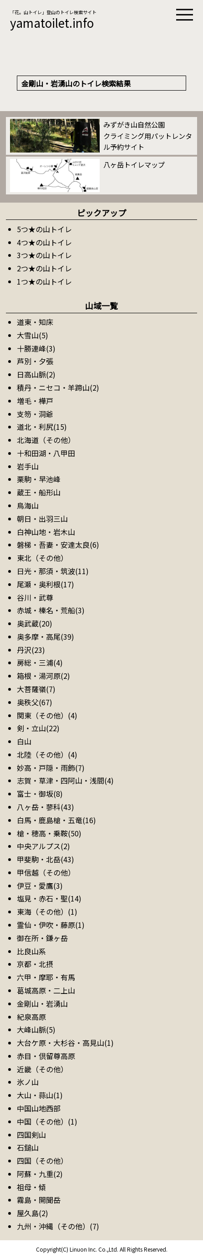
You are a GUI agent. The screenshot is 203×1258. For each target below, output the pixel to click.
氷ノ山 (28, 1081)
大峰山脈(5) (36, 1029)
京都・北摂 (35, 963)
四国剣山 (31, 1134)
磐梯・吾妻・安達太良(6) (58, 544)
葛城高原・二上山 (46, 990)
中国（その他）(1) (47, 1121)
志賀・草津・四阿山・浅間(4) (65, 780)
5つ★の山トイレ (44, 229)
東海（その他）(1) (47, 911)
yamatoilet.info (52, 22)
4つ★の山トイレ (44, 242)
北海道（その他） (46, 439)
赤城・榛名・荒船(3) (51, 610)
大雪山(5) (32, 335)
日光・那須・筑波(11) (53, 570)
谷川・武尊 (35, 597)
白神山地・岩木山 (46, 531)
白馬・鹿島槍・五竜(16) (56, 820)
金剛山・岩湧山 (42, 1003)
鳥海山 (28, 505)
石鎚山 (28, 1147)
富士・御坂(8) (40, 793)
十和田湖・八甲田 (46, 453)
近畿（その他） (42, 1069)
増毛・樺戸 (35, 400)
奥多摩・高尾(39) (45, 636)
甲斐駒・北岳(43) (45, 859)
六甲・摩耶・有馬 (46, 977)
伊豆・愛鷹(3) (40, 885)
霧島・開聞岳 (39, 1199)
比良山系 (31, 951)
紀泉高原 (31, 1016)
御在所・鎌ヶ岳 (42, 937)
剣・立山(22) (38, 728)
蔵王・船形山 (39, 492)
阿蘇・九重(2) (40, 1173)
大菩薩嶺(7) (36, 688)
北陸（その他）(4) (47, 754)
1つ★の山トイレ (44, 281)
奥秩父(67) (34, 702)
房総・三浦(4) (40, 662)
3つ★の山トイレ (44, 255)
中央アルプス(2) (43, 845)
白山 (24, 741)
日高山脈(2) (36, 374)
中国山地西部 (39, 1108)
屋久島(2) (32, 1212)
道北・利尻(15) (42, 426)
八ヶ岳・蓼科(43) (45, 806)
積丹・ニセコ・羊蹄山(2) (58, 387)
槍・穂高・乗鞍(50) (49, 833)
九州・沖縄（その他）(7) (58, 1226)
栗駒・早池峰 (39, 479)
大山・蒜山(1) (40, 1095)
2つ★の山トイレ (44, 268)
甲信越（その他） (46, 872)
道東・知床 (35, 321)
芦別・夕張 (35, 361)
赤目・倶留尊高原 (46, 1055)
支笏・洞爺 (35, 413)
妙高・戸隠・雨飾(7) (51, 767)
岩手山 (28, 466)
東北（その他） (42, 557)
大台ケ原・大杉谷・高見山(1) (65, 1042)
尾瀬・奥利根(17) (45, 584)
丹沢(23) (31, 649)
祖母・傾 (31, 1187)
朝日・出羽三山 (42, 518)
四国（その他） (42, 1160)
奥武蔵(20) (34, 623)
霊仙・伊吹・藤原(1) (51, 924)
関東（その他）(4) (47, 715)
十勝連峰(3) (36, 348)
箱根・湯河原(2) (43, 675)
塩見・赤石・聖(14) (49, 898)
